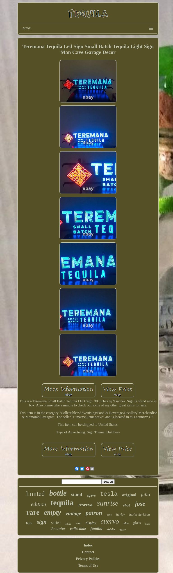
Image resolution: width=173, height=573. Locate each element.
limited (35, 493)
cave (109, 514)
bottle (57, 493)
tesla (109, 494)
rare (32, 512)
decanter (57, 528)
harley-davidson (139, 514)
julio (145, 494)
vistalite (111, 529)
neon (78, 523)
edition (38, 504)
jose (140, 503)
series (55, 522)
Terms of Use (88, 565)
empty (52, 512)
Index (88, 545)
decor (123, 529)
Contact (88, 552)
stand (76, 494)
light (29, 523)
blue (126, 523)
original (129, 495)
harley (120, 514)
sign (42, 522)
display (91, 523)
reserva (85, 504)
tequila (62, 502)
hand (147, 523)
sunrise (107, 503)
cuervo (110, 521)
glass (137, 523)
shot (127, 505)
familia (96, 528)
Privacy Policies (88, 559)
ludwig (68, 524)
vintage (73, 513)
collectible (78, 528)
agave (91, 495)
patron (94, 513)
